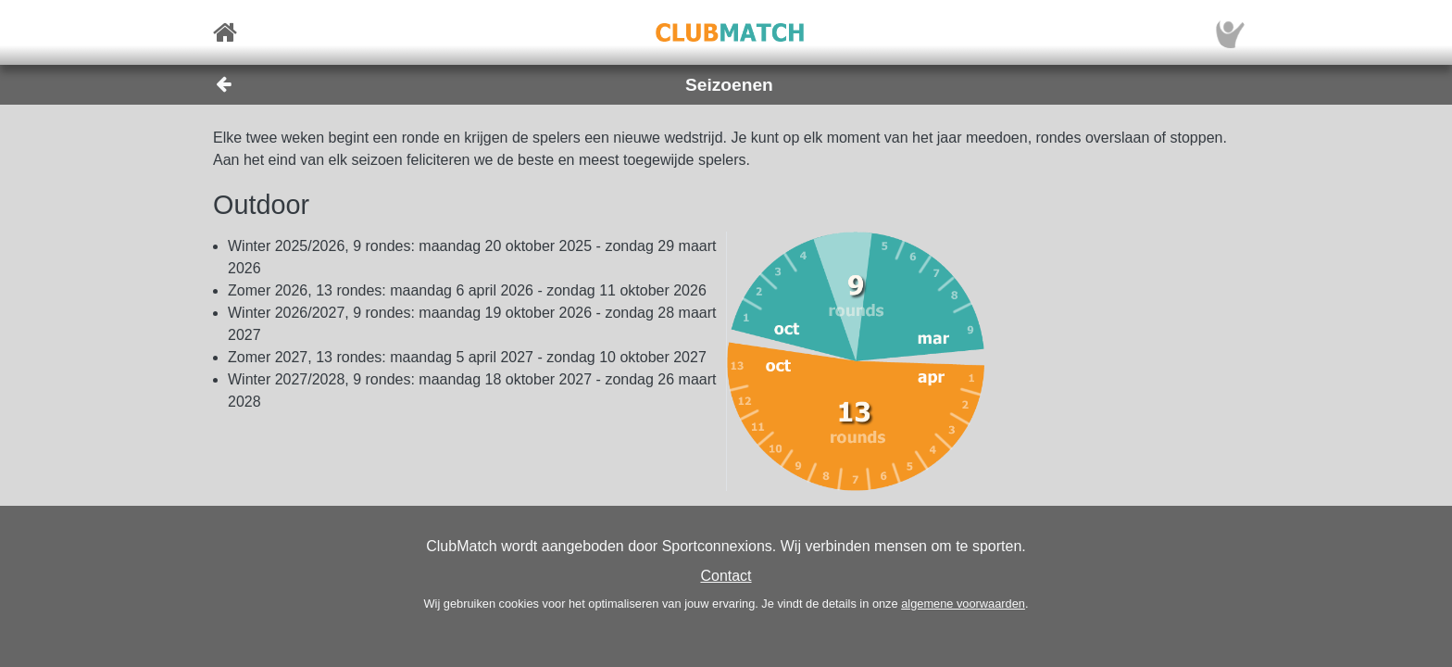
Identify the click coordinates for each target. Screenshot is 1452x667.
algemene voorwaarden (963, 603)
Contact (725, 576)
